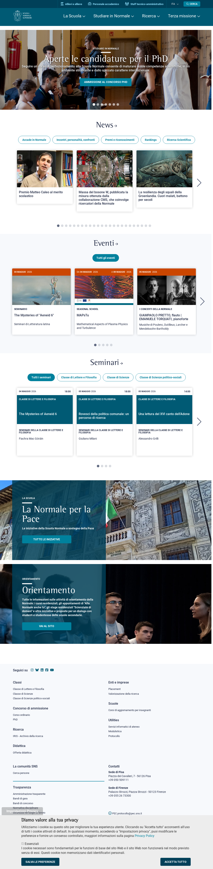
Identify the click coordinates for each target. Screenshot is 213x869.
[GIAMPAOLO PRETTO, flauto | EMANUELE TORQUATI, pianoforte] (166, 304)
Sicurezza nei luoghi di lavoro (30, 813)
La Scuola (72, 16)
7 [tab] (118, 105)
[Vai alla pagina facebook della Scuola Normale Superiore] (46, 669)
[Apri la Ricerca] (192, 4)
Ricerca (149, 16)
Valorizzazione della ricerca (125, 692)
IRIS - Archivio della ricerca (29, 735)
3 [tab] (102, 105)
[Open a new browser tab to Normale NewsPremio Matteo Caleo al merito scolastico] (45, 178)
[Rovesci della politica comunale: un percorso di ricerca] (105, 426)
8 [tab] (86, 227)
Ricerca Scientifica (179, 141)
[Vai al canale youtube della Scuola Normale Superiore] (52, 669)
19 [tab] (130, 227)
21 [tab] (138, 227)
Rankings (151, 141)
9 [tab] (90, 227)
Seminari (106, 367)
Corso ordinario (22, 714)
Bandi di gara (21, 799)
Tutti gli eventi (105, 260)
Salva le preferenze (40, 861)
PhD (15, 719)
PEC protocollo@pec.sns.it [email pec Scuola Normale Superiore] (126, 813)
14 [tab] (110, 227)
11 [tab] (98, 227)
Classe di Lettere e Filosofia (79, 382)
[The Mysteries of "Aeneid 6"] (41, 302)
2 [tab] (98, 105)
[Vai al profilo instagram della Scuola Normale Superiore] (32, 669)
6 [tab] (114, 105)
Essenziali (32, 844)
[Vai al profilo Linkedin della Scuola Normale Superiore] (42, 669)
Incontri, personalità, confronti (76, 141)
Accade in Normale (34, 141)
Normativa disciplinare (27, 809)
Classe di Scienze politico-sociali (161, 382)
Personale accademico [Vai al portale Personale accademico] (107, 4)
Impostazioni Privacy (22, 811)
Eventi (106, 246)
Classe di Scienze (118, 382)
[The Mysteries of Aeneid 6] (45, 426)
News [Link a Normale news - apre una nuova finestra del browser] (106, 126)
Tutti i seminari (41, 382)
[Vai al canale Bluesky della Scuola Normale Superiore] (37, 669)
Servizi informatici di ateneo (125, 726)
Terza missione (182, 16)
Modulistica (115, 730)
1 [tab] (94, 105)
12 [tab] (102, 227)
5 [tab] (110, 105)
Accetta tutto (175, 861)
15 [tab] (114, 227)
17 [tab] (122, 227)
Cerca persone (22, 773)
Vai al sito (46, 630)
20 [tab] (134, 227)
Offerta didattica (23, 752)
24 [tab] (150, 227)
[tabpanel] (105, 70)
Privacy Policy (144, 836)
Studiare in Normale (111, 16)
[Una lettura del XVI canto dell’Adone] (164, 426)
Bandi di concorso (24, 804)
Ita (175, 4)
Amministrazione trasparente (31, 794)
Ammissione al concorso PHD (105, 82)
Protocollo (114, 735)
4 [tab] (106, 105)
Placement (115, 687)
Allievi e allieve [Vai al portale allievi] (75, 4)
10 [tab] (94, 227)
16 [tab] (118, 227)
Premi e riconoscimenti (119, 141)
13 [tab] (106, 227)
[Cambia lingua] (178, 4)
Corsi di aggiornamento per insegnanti (131, 709)
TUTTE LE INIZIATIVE (46, 543)
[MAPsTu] (104, 304)
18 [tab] (126, 227)
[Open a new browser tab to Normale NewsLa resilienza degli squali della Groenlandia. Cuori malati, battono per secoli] (164, 180)
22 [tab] (142, 227)
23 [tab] (146, 227)
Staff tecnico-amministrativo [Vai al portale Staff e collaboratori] (148, 4)
